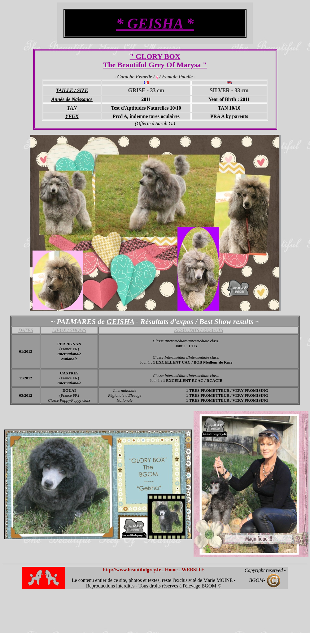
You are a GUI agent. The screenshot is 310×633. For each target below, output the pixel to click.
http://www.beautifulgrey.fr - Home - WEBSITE (153, 569)
